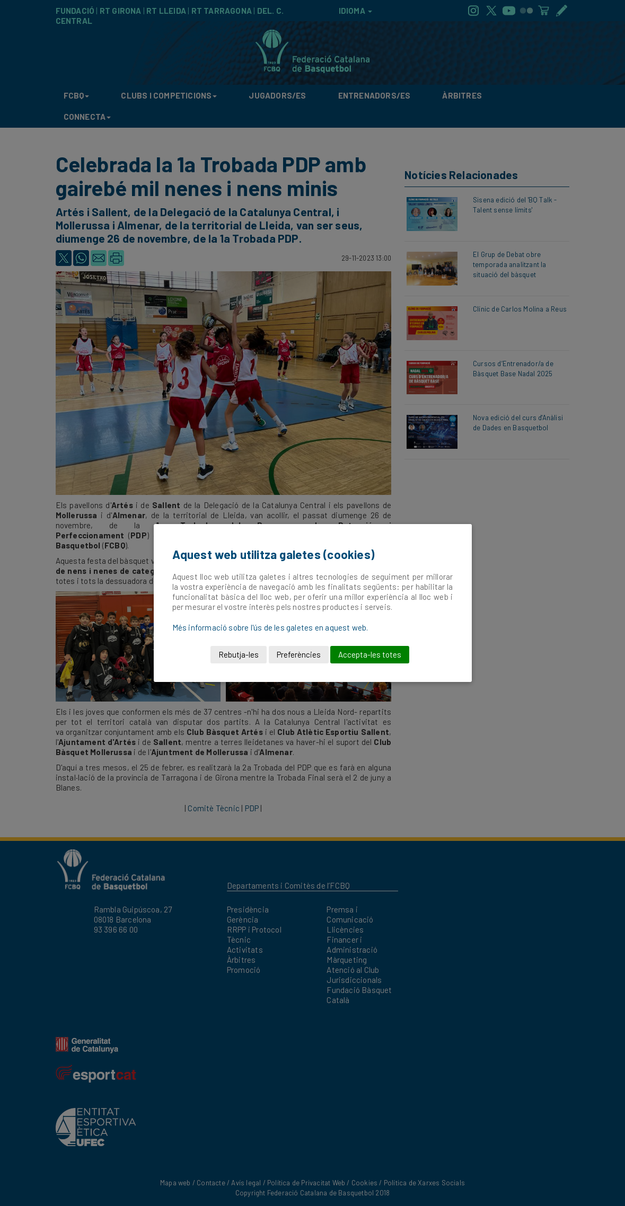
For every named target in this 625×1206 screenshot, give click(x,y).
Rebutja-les (238, 654)
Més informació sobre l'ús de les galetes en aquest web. (270, 627)
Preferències (299, 654)
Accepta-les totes (369, 654)
